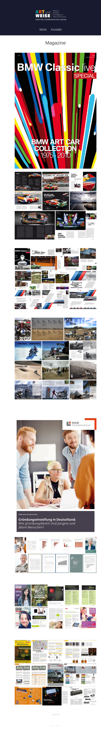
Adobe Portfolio (58, 725)
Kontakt (56, 29)
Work (43, 29)
